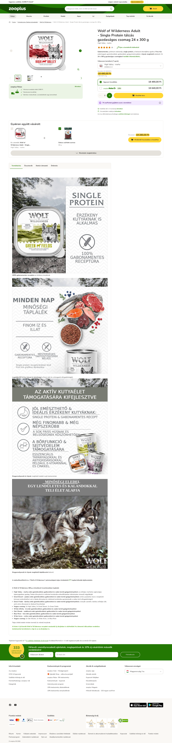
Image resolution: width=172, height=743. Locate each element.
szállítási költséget (124, 114)
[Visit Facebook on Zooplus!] (10, 705)
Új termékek (90, 684)
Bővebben (78, 86)
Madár (63, 16)
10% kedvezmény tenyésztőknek (58, 691)
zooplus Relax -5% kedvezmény (58, 677)
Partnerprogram (14, 737)
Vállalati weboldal (29, 734)
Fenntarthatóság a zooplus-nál (19, 681)
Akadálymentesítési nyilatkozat (60, 737)
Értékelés (54, 166)
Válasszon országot (133, 666)
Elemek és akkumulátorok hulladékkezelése (103, 734)
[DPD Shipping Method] (50, 720)
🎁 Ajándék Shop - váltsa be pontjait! (60, 674)
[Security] (91, 723)
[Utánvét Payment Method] (12, 724)
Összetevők (28, 166)
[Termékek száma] (105, 95)
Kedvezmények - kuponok (56, 681)
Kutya (13, 16)
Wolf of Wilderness (45, 22)
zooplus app (90, 671)
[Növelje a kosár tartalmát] (109, 95)
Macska (29, 16)
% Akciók (149, 16)
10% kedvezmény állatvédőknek (58, 687)
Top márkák (130, 16)
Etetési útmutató (42, 166)
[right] (80, 50)
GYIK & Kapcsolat (15, 674)
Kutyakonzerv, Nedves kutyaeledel (28, 22)
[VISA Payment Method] (11, 720)
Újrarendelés (137, 2)
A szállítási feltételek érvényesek (37, 641)
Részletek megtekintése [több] (86, 153)
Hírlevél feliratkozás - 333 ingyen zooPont (100, 691)
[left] (11, 50)
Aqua (79, 16)
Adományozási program (55, 684)
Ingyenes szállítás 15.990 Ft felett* (21, 2)
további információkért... (132, 56)
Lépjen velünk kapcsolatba (117, 2)
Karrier (18, 734)
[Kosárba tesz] (138, 95)
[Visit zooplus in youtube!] (15, 705)
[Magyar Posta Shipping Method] (62, 720)
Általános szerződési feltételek (59, 734)
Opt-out (44, 737)
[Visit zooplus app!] (138, 707)
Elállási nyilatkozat (79, 734)
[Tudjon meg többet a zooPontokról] (160, 103)
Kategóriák (12, 684)
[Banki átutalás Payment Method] (39, 720)
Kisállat (46, 16)
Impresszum (42, 734)
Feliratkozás (130, 655)
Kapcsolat (123, 734)
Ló (93, 16)
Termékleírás (16, 166)
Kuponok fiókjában (92, 677)
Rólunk (11, 734)
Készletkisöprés (91, 681)
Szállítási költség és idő (17, 677)
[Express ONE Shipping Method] (56, 720)
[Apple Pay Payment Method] (29, 720)
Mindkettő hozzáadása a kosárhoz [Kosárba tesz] (146, 140)
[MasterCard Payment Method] (17, 720)
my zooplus (13, 671)
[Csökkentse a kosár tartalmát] (100, 95)
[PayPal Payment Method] (23, 720)
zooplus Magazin (91, 687)
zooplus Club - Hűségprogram (57, 671)
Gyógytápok (110, 16)
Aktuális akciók (91, 674)
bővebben (120, 109)
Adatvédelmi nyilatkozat (30, 737)
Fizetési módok (153, 734)
